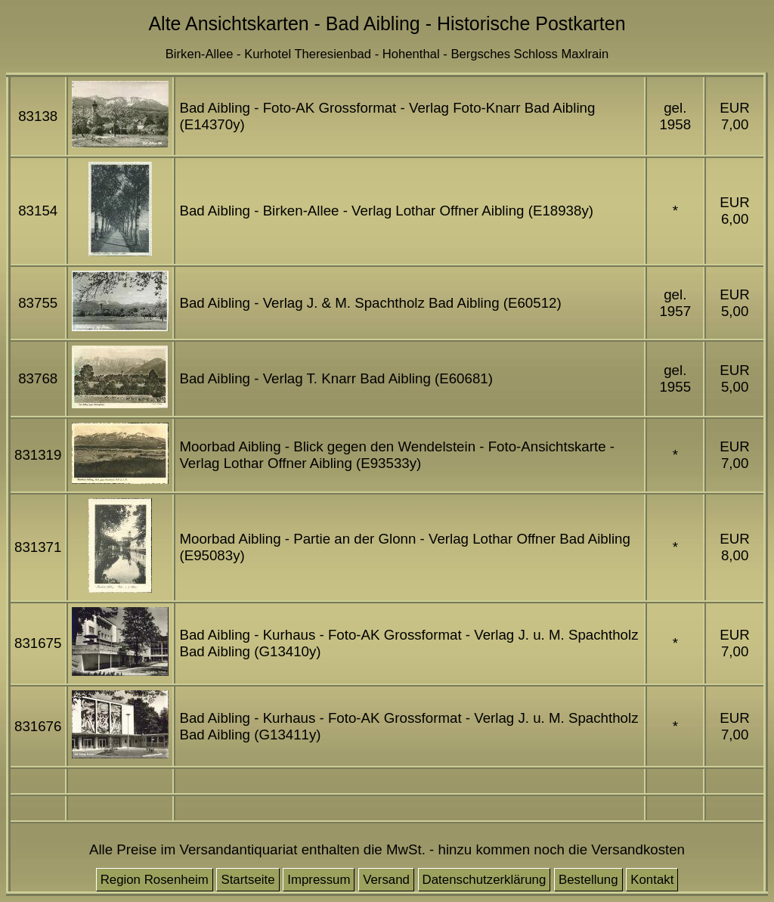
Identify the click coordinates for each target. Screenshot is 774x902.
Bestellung (588, 880)
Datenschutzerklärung (484, 880)
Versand (386, 880)
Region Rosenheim (155, 880)
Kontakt (651, 880)
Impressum (318, 880)
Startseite (247, 880)
